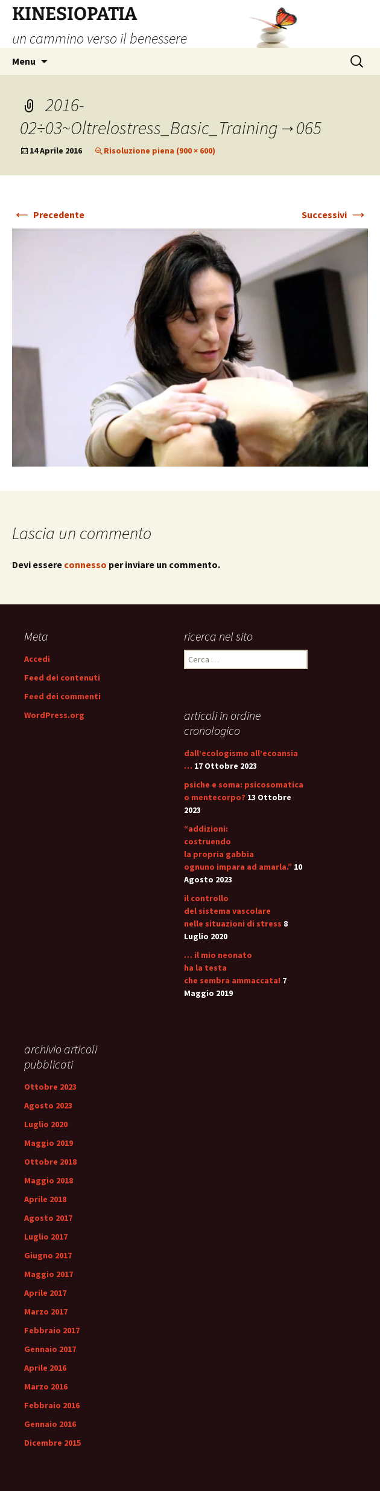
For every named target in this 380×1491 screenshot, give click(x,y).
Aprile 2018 (45, 1199)
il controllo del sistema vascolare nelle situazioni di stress (233, 911)
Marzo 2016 (46, 1386)
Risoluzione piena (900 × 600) (159, 150)
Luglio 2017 (46, 1236)
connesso (85, 564)
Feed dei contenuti (62, 677)
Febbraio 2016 (52, 1405)
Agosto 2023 (48, 1105)
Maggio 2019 (48, 1142)
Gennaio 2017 (50, 1349)
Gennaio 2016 (50, 1423)
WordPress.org (54, 715)
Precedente (48, 215)
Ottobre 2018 (50, 1161)
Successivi (335, 215)
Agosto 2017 (48, 1217)
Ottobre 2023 (50, 1086)
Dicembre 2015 (52, 1442)
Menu (24, 61)
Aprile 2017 (45, 1292)
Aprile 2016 (45, 1367)
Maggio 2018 (48, 1180)
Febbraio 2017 (52, 1330)
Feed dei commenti (62, 696)
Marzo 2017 (46, 1311)
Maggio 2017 (48, 1274)
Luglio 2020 (46, 1124)
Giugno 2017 (48, 1255)
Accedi (37, 658)
